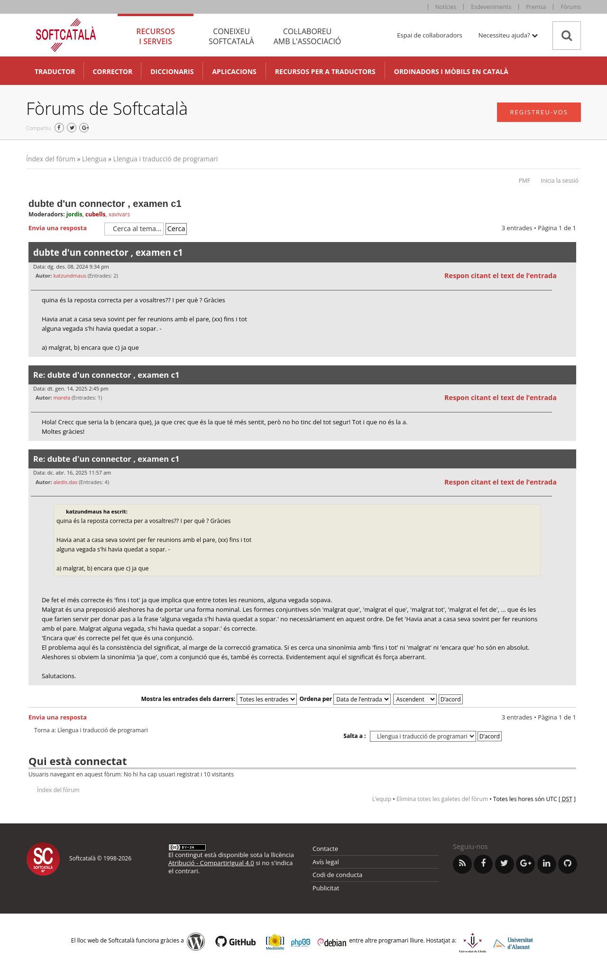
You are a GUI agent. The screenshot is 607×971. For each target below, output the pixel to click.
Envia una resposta (64, 228)
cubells (95, 214)
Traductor (55, 71)
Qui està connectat (77, 761)
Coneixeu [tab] (231, 36)
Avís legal (326, 862)
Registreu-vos (539, 112)
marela (61, 397)
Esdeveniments (491, 7)
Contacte (325, 848)
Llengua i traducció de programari (165, 158)
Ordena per (345, 699)
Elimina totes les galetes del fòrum (442, 799)
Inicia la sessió (560, 181)
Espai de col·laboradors (429, 35)
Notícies (446, 7)
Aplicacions (234, 71)
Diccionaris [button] (171, 71)
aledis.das (65, 482)
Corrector (112, 71)
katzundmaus (69, 275)
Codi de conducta (337, 874)
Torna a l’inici (568, 362)
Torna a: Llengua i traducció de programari (91, 730)
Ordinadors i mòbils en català (451, 71)
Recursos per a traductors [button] (325, 71)
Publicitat (326, 888)
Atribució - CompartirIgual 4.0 (211, 863)
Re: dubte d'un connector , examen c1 (106, 374)
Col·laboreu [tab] (307, 36)
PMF (524, 181)
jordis (74, 214)
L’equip (381, 799)
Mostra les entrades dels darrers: (219, 699)
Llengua (94, 158)
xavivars (119, 214)
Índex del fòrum (50, 158)
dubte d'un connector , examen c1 (105, 203)
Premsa (536, 7)
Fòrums (571, 7)
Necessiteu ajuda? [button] (508, 35)
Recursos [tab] (155, 36)
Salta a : (354, 736)
